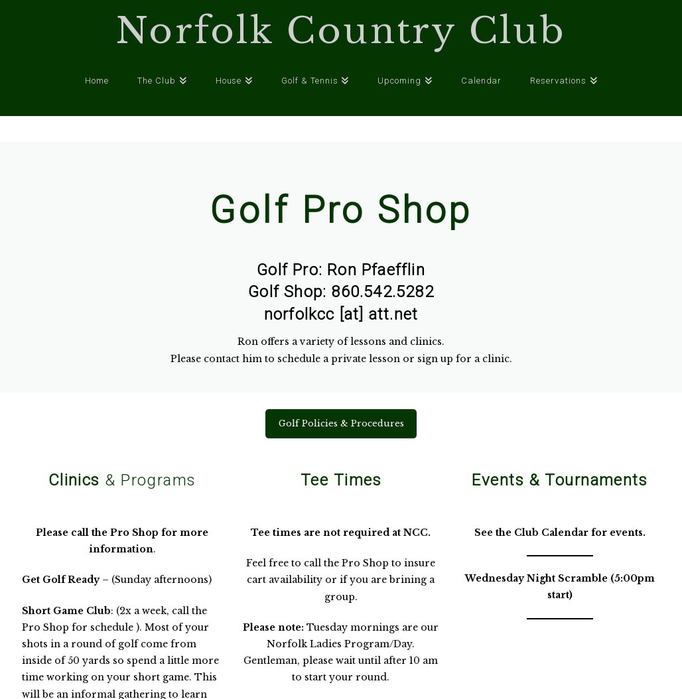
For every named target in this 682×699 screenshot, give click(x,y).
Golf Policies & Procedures (341, 423)
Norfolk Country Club (341, 31)
